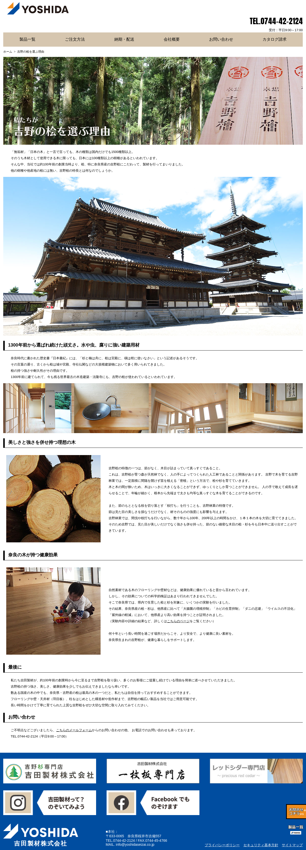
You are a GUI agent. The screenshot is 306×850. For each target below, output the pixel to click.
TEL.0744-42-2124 (276, 21)
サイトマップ (292, 845)
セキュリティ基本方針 (260, 845)
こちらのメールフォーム (74, 730)
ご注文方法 (75, 39)
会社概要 (172, 39)
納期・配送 (124, 39)
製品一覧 (27, 39)
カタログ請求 (275, 39)
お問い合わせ (221, 39)
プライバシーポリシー (222, 845)
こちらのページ (178, 621)
